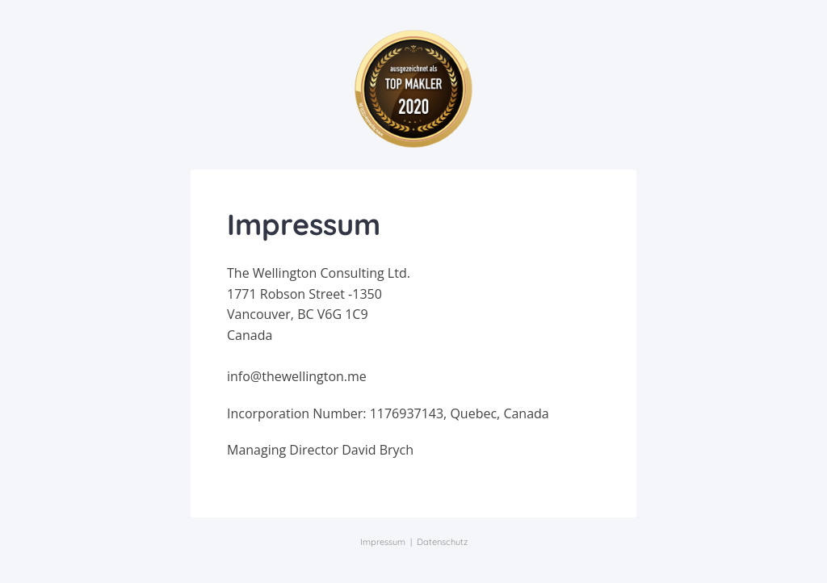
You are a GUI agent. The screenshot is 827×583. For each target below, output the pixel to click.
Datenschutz (442, 541)
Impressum (382, 541)
